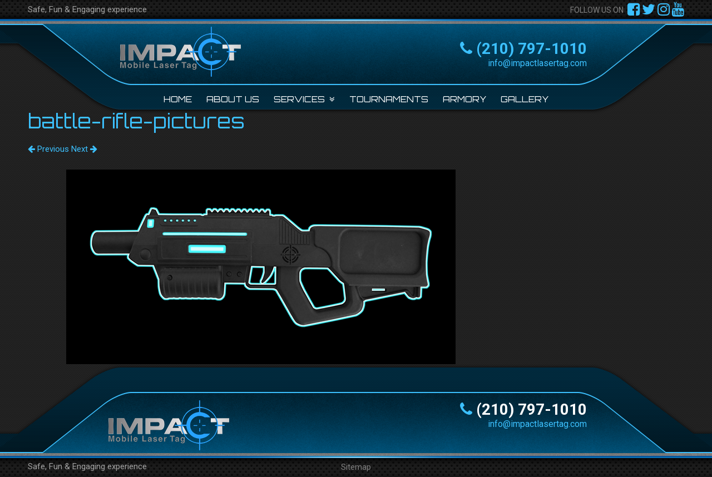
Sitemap (356, 467)
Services (299, 99)
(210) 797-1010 (531, 48)
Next (84, 149)
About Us (232, 99)
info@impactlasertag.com (537, 63)
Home (178, 99)
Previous (48, 149)
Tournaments (388, 99)
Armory (464, 99)
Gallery (524, 99)
